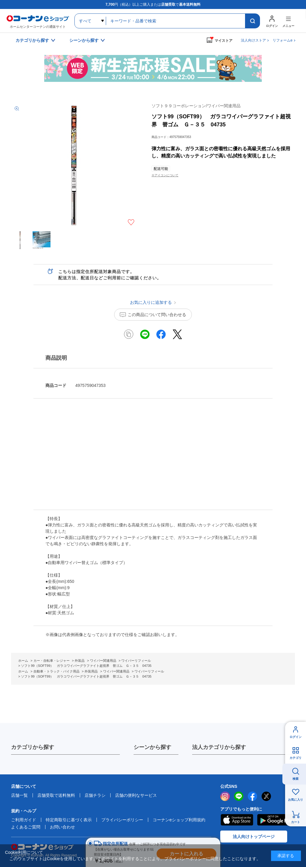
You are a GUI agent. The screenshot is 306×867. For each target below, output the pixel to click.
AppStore (236, 819)
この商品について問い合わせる (157, 314)
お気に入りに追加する (131, 222)
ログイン (296, 737)
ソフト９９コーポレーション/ (196, 105)
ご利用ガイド (23, 820)
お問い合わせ (62, 827)
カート (295, 822)
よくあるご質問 (25, 827)
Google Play (276, 819)
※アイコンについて (165, 175)
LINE (239, 796)
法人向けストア (253, 40)
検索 (296, 778)
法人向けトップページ (254, 836)
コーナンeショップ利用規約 (179, 820)
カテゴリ (296, 757)
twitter (266, 796)
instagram (225, 796)
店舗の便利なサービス (136, 795)
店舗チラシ (95, 795)
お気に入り (295, 799)
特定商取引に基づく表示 (69, 820)
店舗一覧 (19, 795)
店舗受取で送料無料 (56, 795)
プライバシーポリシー (122, 820)
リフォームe (283, 40)
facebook (252, 796)
